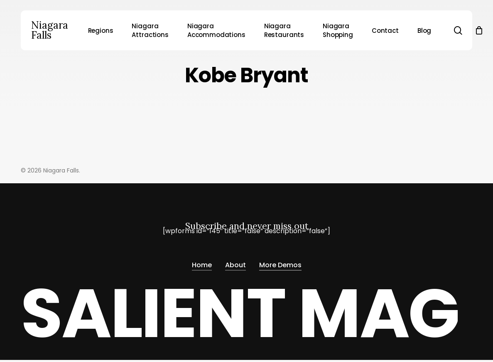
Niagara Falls (49, 30)
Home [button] (202, 263)
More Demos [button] (280, 263)
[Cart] (479, 30)
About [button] (235, 263)
